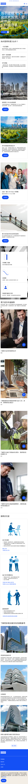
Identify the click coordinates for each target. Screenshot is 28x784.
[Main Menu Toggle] (26, 4)
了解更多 (5, 109)
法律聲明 (2, 763)
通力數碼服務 (3, 749)
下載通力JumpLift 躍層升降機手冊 (9, 552)
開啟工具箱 (4, 532)
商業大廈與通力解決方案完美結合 (10, 687)
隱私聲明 (4, 776)
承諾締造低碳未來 (6, 608)
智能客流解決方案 (7, 293)
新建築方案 (3, 744)
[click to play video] (24, 345)
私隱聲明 (2, 768)
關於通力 (3, 757)
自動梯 (4, 278)
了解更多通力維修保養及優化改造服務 (9, 568)
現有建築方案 (3, 746)
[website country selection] (24, 3)
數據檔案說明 (3, 765)
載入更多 (14, 698)
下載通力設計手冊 (5, 534)
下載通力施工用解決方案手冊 (8, 550)
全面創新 (3, 647)
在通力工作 (3, 717)
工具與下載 (3, 751)
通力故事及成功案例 (5, 754)
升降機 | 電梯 (6, 262)
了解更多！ (4, 32)
